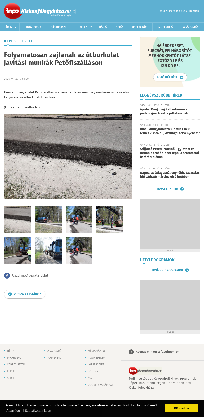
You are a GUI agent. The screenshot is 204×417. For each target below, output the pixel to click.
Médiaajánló (96, 351)
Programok (33, 27)
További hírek (167, 189)
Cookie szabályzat (100, 385)
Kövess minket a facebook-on (157, 351)
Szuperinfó (165, 27)
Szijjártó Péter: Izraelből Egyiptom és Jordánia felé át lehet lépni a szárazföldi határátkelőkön (169, 153)
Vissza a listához (27, 294)
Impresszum (96, 364)
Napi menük (140, 27)
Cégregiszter (60, 27)
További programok (167, 270)
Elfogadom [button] (181, 408)
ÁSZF (91, 378)
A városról (191, 27)
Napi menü (54, 358)
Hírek (8, 27)
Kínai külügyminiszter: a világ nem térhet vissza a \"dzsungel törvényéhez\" (170, 131)
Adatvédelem (96, 358)
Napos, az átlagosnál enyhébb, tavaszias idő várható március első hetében (170, 174)
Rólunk (93, 371)
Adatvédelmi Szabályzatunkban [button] (28, 410)
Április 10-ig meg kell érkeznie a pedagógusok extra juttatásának (164, 111)
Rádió (103, 27)
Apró (119, 27)
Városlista (74, 11)
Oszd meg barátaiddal (30, 275)
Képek (83, 27)
